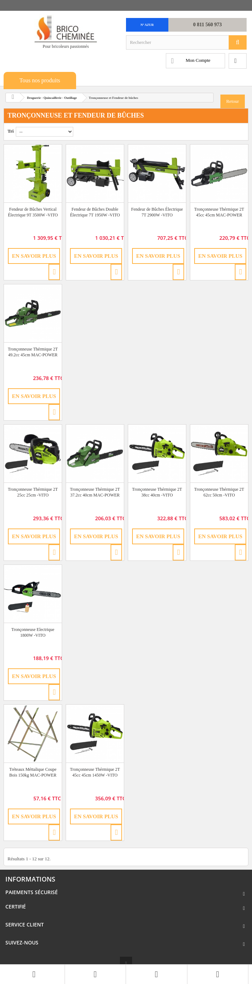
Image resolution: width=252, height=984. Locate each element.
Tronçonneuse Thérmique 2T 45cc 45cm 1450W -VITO (95, 772)
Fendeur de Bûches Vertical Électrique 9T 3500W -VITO (33, 212)
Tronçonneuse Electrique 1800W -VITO (33, 632)
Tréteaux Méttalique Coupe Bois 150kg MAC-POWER (33, 772)
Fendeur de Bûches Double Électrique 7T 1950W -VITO (95, 212)
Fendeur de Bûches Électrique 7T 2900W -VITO (157, 212)
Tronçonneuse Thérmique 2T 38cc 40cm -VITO (157, 492)
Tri (11, 131)
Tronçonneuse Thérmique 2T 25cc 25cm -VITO (33, 492)
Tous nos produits (39, 80)
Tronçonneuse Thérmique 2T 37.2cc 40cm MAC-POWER (95, 492)
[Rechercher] (238, 42)
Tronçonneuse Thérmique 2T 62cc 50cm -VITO (219, 492)
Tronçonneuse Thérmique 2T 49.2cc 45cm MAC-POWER (33, 352)
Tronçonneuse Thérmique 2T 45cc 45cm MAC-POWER (219, 212)
